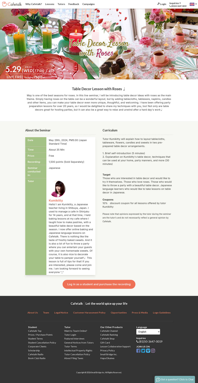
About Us (33, 312)
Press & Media (140, 312)
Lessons (49, 4)
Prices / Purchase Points (40, 334)
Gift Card (105, 342)
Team (46, 312)
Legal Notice (61, 312)
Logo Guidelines (162, 312)
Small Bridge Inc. (108, 354)
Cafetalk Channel (109, 330)
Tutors (61, 4)
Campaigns (88, 4)
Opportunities (119, 312)
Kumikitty (56, 200)
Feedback (73, 4)
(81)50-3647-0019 (150, 341)
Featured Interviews (74, 338)
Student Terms (35, 338)
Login (161, 4)
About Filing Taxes (73, 358)
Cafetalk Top (34, 330)
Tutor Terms (70, 346)
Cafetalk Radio (35, 354)
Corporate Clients (37, 346)
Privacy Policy (107, 350)
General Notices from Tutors (79, 342)
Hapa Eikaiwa (107, 358)
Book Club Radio (36, 358)
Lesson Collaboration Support (115, 346)
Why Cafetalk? (33, 4)
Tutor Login (70, 334)
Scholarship (34, 350)
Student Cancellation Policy (42, 342)
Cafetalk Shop (107, 338)
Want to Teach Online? (75, 330)
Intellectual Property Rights (78, 350)
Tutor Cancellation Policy (77, 354)
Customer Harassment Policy (89, 312)
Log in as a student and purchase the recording (99, 284)
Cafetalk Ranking (109, 334)
